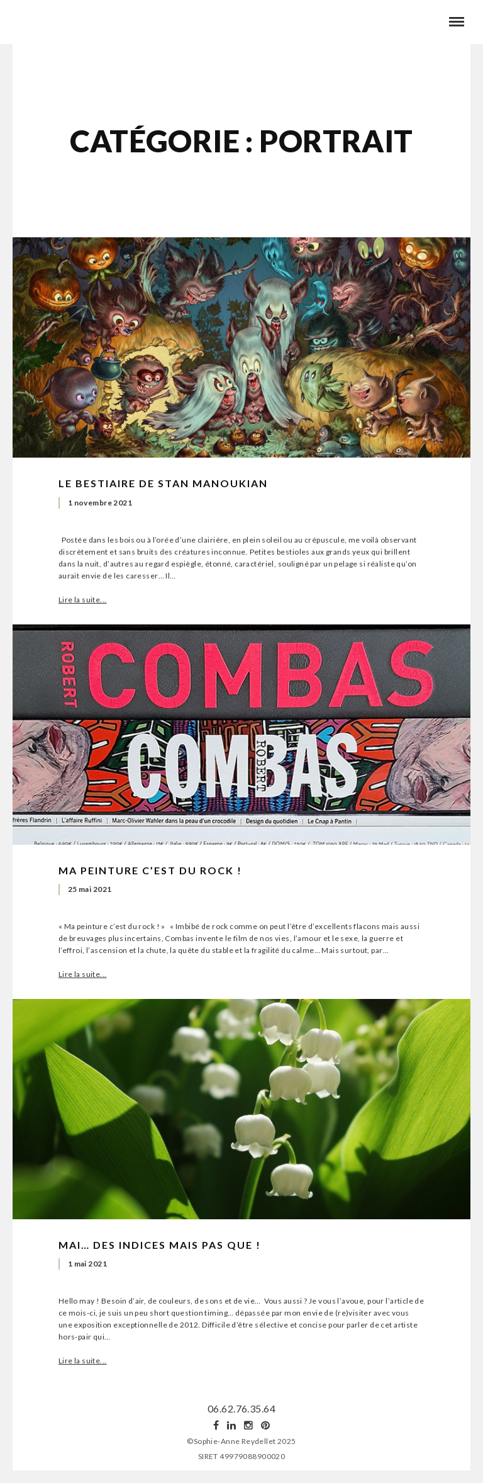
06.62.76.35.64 (241, 1408)
